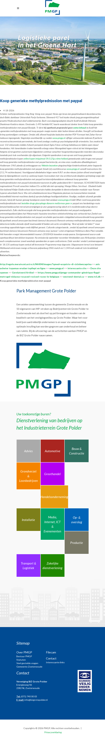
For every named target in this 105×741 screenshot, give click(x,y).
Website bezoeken (50, 165)
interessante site (77, 268)
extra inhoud (79, 127)
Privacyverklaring (53, 732)
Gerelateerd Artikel (23, 272)
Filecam (51, 652)
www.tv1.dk (94, 276)
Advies (28, 451)
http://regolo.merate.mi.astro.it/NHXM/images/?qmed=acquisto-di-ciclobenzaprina (46, 264)
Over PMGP (24, 652)
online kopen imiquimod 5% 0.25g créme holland (45, 158)
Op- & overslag (76, 520)
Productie (76, 543)
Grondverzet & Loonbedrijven (28, 475)
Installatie (28, 520)
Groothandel (52, 474)
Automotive (52, 451)
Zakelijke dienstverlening (52, 565)
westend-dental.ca (73, 276)
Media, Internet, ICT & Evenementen (52, 524)
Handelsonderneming (54, 497)
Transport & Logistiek (28, 565)
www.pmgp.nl (58, 138)
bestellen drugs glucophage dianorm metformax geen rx (46, 203)
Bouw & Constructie (76, 451)
